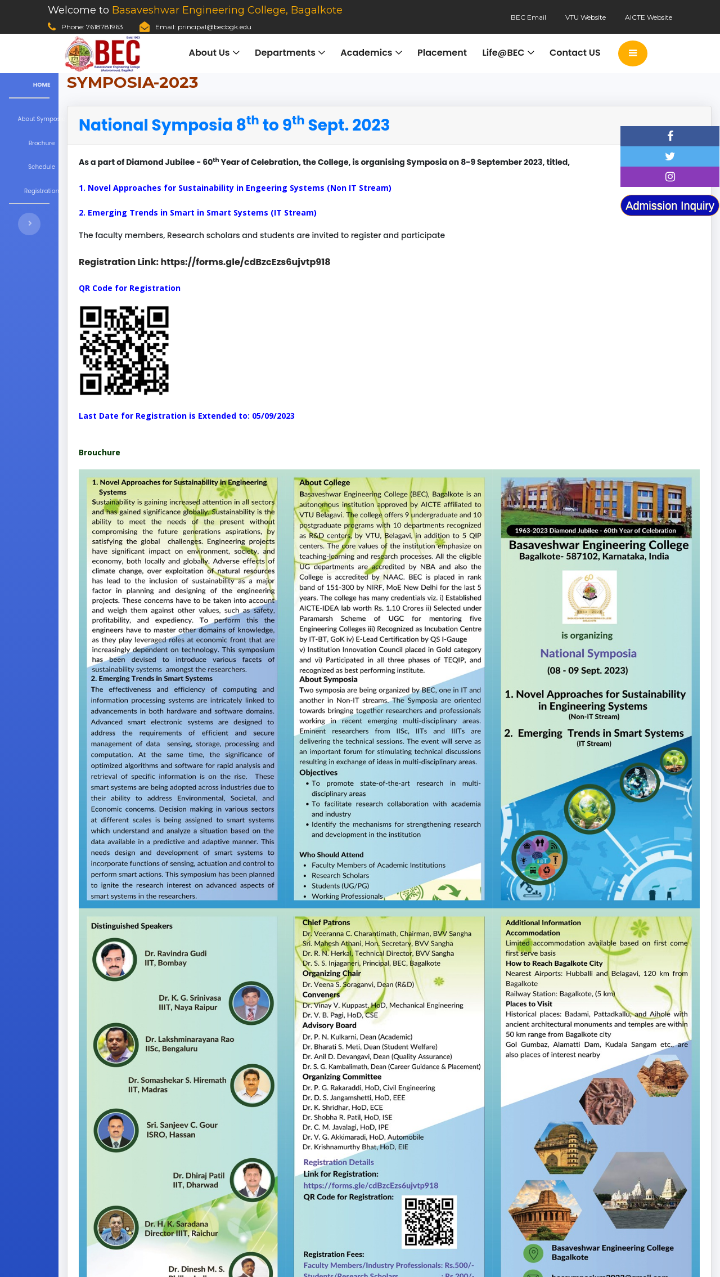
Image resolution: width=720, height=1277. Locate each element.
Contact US (575, 53)
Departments (284, 53)
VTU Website (585, 17)
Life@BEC (503, 53)
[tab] (301, 125)
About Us (208, 53)
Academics (366, 53)
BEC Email (528, 17)
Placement (441, 53)
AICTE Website (648, 17)
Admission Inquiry (670, 205)
